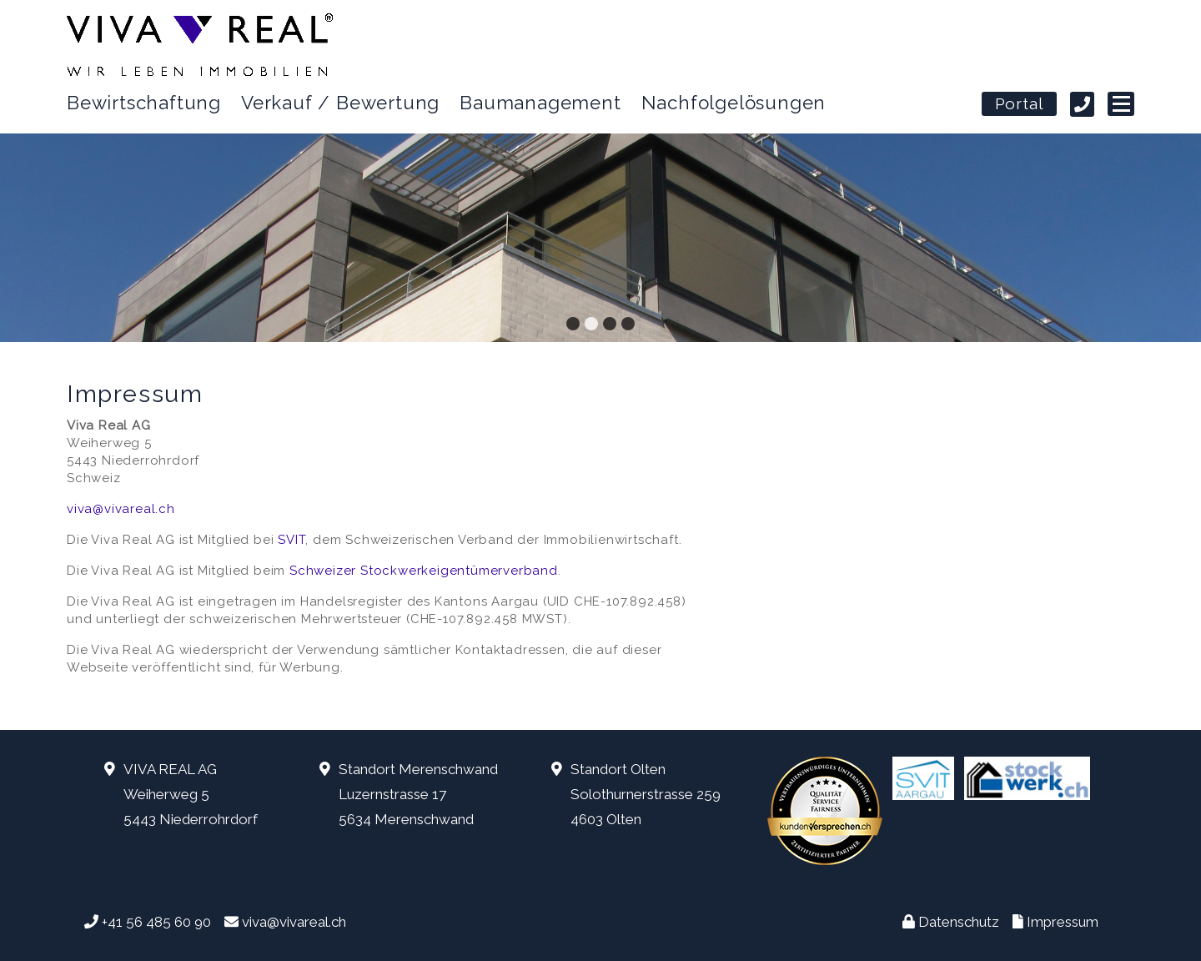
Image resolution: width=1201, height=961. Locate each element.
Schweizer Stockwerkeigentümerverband (423, 570)
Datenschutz (958, 921)
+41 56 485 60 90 (156, 921)
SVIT (291, 539)
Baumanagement (540, 102)
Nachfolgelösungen (734, 102)
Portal (1020, 105)
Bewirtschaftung (144, 102)
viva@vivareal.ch (121, 508)
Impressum (1062, 921)
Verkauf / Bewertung (340, 102)
